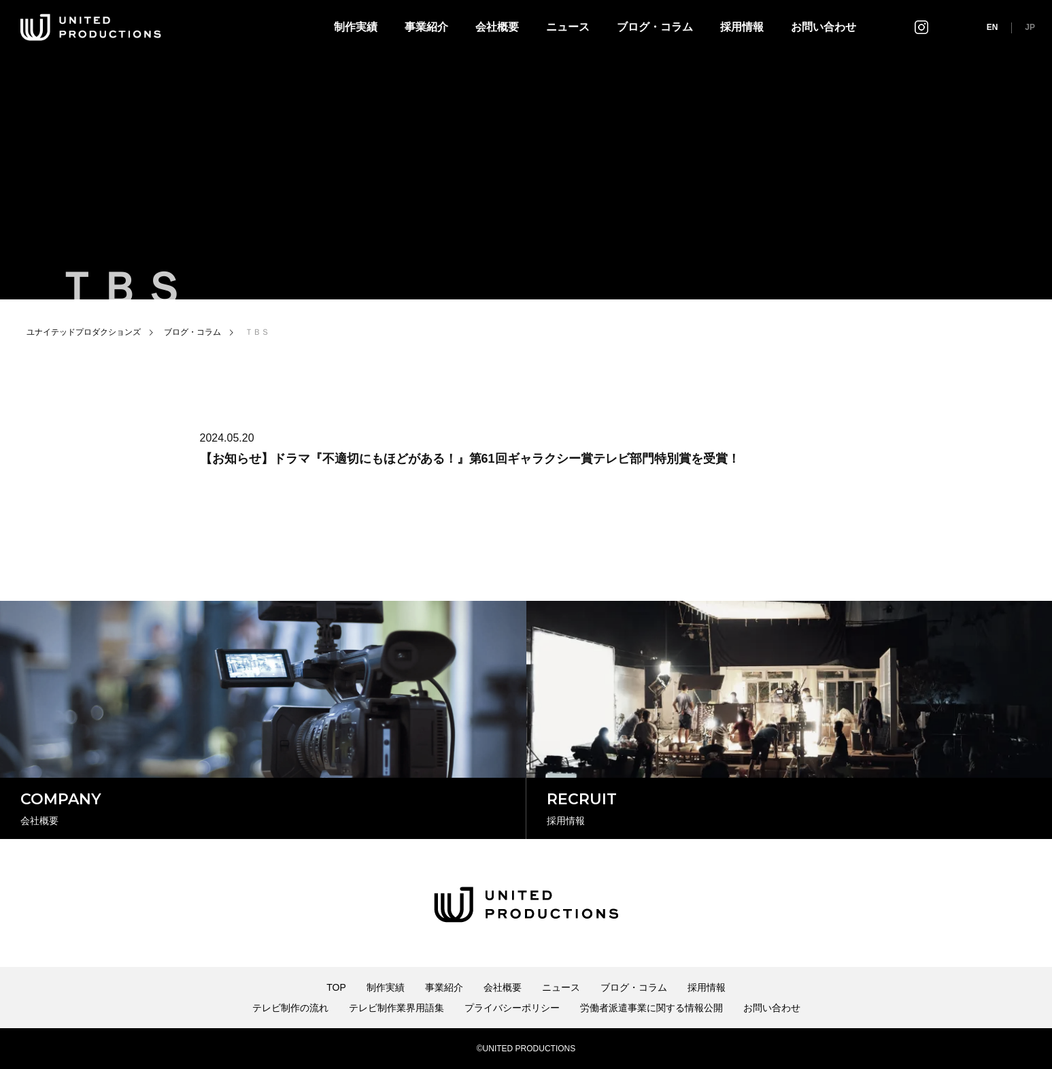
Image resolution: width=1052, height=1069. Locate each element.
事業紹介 (426, 27)
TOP (336, 987)
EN (992, 27)
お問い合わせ (823, 27)
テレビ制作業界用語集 (396, 1008)
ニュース (568, 27)
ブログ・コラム (655, 27)
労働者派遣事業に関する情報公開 (651, 1008)
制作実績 (355, 27)
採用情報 (742, 27)
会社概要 (497, 27)
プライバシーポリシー (512, 1008)
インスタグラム (921, 27)
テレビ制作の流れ (290, 1008)
